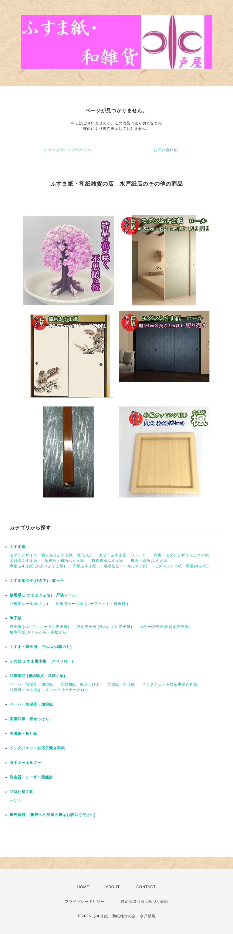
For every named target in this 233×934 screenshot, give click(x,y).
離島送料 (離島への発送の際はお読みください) (53, 815)
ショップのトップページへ (67, 150)
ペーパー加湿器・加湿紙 (31, 684)
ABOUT (113, 887)
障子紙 (16, 618)
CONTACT (146, 887)
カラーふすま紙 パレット (122, 555)
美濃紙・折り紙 (121, 684)
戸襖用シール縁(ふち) (29, 604)
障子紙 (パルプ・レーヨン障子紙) (39, 627)
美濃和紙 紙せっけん (80, 684)
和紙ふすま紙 (84, 566)
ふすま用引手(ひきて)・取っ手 (37, 580)
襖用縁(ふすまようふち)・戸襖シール (43, 595)
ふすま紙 (17, 547)
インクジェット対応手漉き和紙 (170, 684)
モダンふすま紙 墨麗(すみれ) (181, 566)
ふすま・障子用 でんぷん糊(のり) (41, 647)
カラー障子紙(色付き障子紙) (165, 627)
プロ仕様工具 (21, 792)
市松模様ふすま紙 (107, 560)
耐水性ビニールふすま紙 (125, 566)
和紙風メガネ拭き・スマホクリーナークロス (49, 690)
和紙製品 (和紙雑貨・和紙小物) (37, 676)
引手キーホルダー (25, 762)
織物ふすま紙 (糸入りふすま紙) (37, 566)
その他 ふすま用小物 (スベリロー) (41, 661)
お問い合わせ (165, 150)
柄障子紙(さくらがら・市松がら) (39, 632)
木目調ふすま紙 (23, 560)
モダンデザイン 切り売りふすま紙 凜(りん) (51, 555)
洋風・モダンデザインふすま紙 (181, 555)
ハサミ (16, 800)
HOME (83, 887)
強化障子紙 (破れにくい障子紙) (104, 627)
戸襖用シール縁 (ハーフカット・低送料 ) (92, 604)
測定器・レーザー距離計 (31, 777)
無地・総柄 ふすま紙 (148, 560)
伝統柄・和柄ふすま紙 (64, 560)
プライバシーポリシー (84, 901)
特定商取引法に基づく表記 (144, 901)
